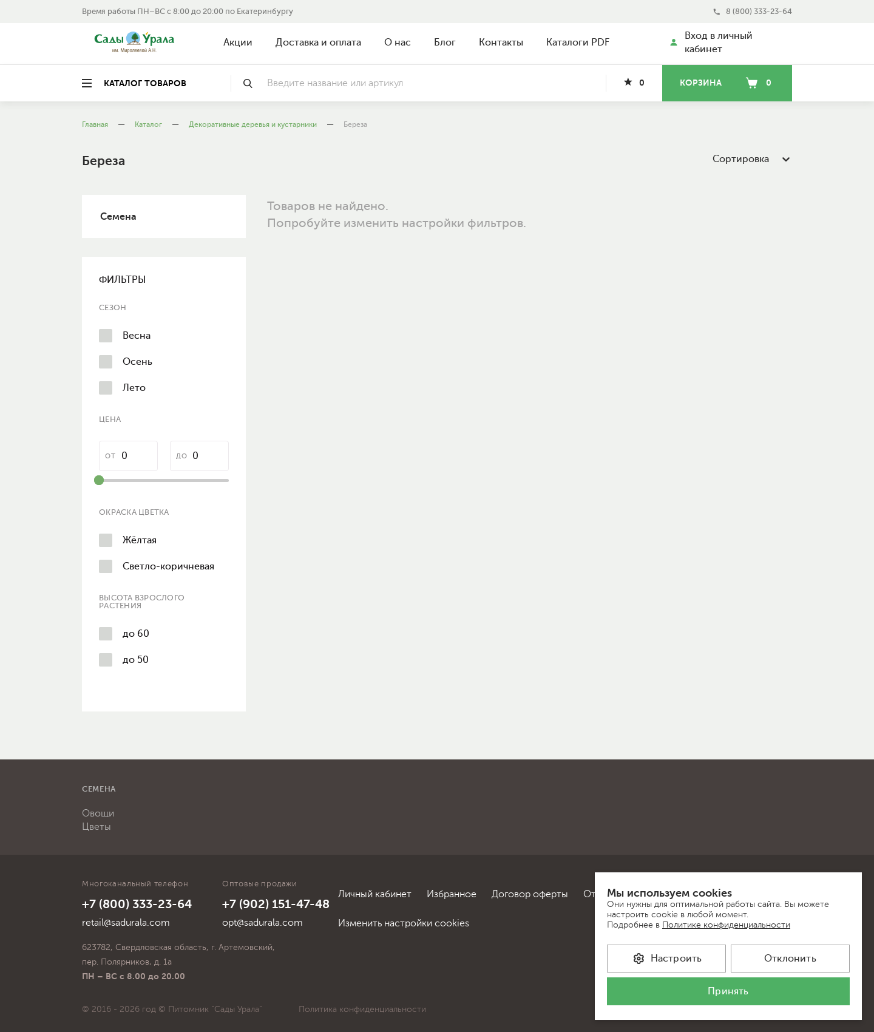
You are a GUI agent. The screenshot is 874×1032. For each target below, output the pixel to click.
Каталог (148, 124)
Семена (118, 216)
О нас (397, 42)
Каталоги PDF (577, 42)
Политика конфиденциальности (362, 1009)
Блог (445, 42)
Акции (237, 42)
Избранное (451, 894)
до (181, 456)
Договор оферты (530, 894)
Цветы (96, 826)
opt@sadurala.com (262, 922)
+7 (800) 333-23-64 (137, 904)
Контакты (501, 42)
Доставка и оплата (318, 42)
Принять (728, 991)
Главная (95, 124)
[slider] (99, 480)
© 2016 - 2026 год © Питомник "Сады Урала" (172, 1009)
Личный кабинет (375, 894)
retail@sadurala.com (126, 922)
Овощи (98, 813)
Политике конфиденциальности (726, 924)
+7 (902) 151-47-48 (276, 904)
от (110, 456)
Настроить (666, 958)
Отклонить (790, 958)
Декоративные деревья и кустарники (253, 124)
